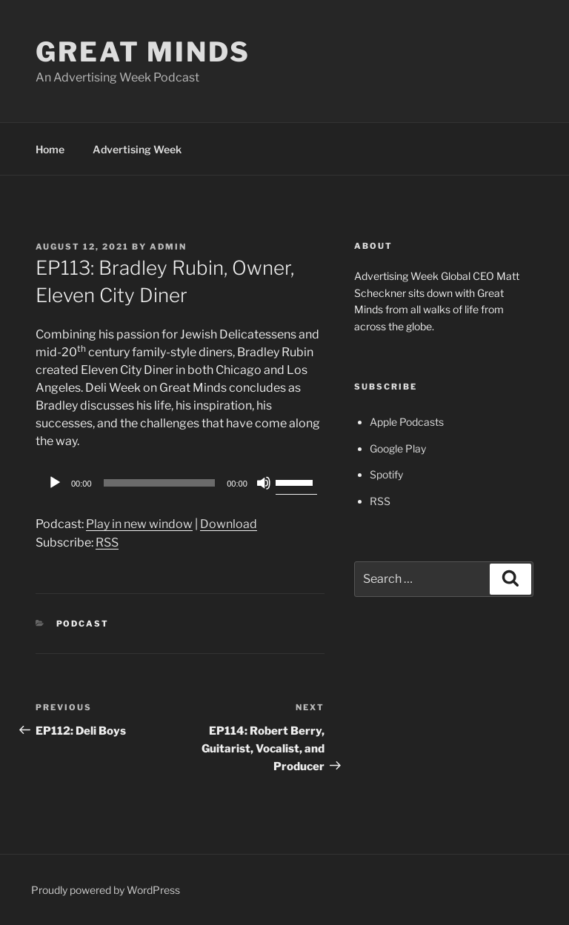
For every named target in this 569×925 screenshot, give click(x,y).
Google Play (398, 448)
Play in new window (139, 524)
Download (228, 524)
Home (50, 149)
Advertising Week (137, 149)
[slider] (160, 483)
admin (168, 246)
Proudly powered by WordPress (105, 890)
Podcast (83, 623)
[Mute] (263, 482)
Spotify (386, 474)
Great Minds (143, 52)
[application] (180, 483)
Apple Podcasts (407, 421)
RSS (107, 542)
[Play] (54, 482)
